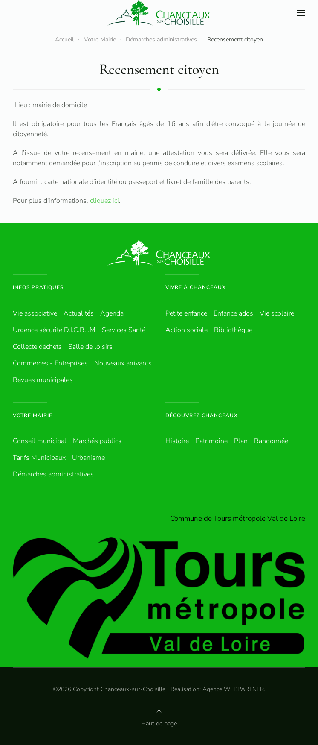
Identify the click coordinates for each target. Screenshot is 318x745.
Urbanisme (88, 457)
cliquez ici (104, 200)
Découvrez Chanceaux (201, 415)
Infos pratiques (38, 287)
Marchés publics (97, 441)
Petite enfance (186, 313)
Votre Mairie (32, 415)
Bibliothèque (233, 330)
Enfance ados (233, 313)
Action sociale (186, 330)
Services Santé (123, 330)
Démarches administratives (53, 474)
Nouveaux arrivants (123, 363)
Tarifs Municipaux (39, 457)
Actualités (79, 313)
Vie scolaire (277, 313)
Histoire (177, 441)
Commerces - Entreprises (50, 363)
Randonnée (271, 441)
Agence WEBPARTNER (233, 689)
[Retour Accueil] (159, 13)
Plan (241, 441)
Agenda (112, 313)
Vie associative (35, 313)
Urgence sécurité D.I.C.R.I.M (54, 330)
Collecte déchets (37, 346)
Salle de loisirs (90, 346)
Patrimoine (211, 441)
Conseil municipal (39, 441)
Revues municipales (43, 380)
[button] (301, 13)
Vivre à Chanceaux (195, 287)
